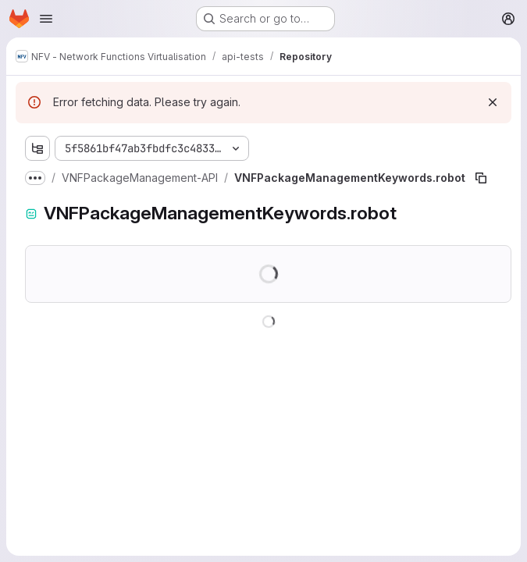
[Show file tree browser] (37, 148)
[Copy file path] (480, 177)
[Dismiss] (492, 102)
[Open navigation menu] (46, 18)
